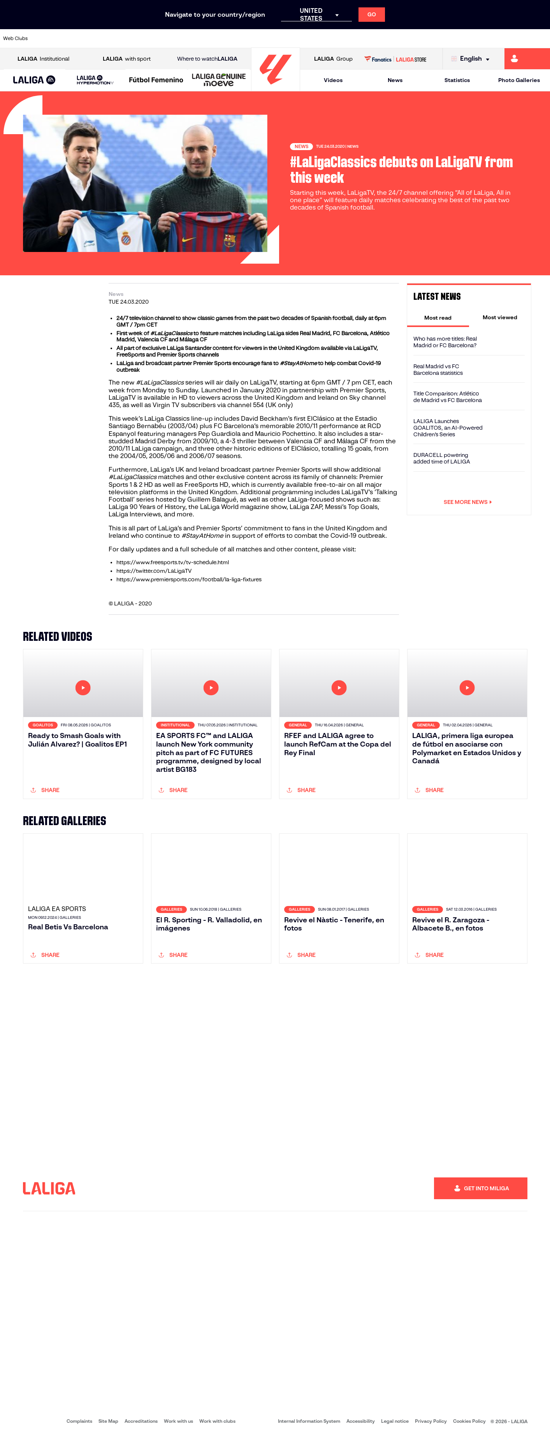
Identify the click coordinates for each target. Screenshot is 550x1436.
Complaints (79, 1421)
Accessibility (360, 1421)
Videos (333, 80)
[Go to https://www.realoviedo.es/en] (437, 38)
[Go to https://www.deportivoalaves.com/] (126, 38)
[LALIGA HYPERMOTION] (95, 80)
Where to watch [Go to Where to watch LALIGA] (207, 59)
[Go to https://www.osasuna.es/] (99, 38)
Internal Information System (309, 1421)
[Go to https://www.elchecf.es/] (151, 38)
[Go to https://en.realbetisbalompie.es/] (385, 38)
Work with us (178, 1421)
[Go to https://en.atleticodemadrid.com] (73, 38)
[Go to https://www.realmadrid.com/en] (411, 38)
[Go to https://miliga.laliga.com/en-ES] (527, 58)
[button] (34, 80)
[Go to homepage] (275, 87)
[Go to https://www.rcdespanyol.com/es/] (333, 38)
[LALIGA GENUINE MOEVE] (219, 80)
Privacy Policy (431, 1421)
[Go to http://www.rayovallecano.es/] (281, 38)
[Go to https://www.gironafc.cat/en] (229, 38)
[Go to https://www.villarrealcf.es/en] (541, 38)
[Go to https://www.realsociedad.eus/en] (463, 38)
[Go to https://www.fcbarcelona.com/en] (177, 38)
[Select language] (472, 59)
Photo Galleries (519, 80)
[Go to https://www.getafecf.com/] (203, 38)
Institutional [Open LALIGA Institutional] (43, 59)
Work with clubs (217, 1421)
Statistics (457, 80)
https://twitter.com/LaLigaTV (154, 571)
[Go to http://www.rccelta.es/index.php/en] (307, 38)
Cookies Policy (469, 1421)
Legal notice (395, 1421)
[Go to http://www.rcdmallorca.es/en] (359, 38)
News (395, 80)
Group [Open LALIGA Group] (333, 59)
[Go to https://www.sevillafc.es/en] (489, 38)
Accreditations (141, 1421)
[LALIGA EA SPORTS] (34, 80)
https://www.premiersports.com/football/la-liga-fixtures (189, 579)
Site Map (108, 1421)
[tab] (438, 317)
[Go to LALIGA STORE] (395, 58)
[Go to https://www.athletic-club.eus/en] (48, 38)
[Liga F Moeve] (156, 80)
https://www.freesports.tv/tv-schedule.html (172, 562)
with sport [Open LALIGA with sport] (127, 59)
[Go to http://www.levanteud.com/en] (255, 38)
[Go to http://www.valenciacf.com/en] (515, 38)
